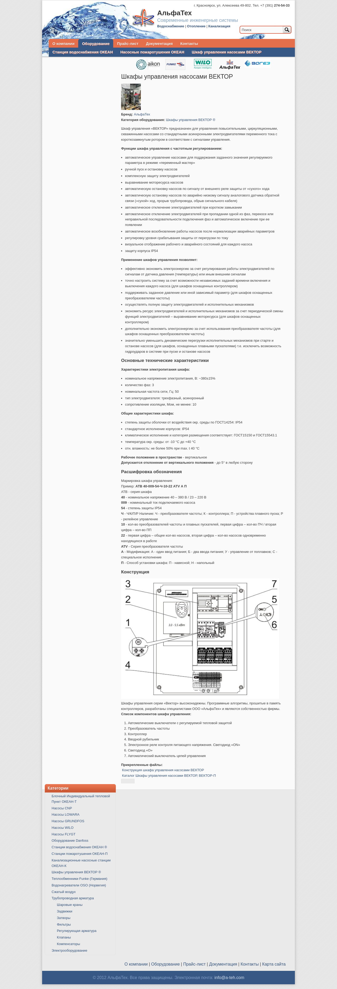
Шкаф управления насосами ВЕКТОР (226, 52)
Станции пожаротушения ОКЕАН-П (80, 854)
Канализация (219, 26)
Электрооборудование (69, 950)
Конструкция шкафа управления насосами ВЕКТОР (163, 770)
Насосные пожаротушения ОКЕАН (152, 52)
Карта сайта (274, 964)
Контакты (189, 44)
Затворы (63, 918)
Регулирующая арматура (76, 931)
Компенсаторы (68, 944)
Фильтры (64, 924)
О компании (63, 44)
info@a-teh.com (229, 977)
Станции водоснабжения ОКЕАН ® (79, 847)
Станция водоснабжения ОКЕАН (82, 52)
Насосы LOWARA (66, 814)
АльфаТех (142, 114)
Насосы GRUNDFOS (68, 821)
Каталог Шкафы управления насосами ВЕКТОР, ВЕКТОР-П (169, 776)
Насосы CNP (62, 808)
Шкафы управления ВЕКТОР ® (190, 120)
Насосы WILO (62, 828)
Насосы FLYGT (64, 834)
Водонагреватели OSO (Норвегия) (79, 885)
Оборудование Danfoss (70, 840)
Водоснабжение (170, 26)
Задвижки (64, 911)
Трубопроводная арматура (73, 898)
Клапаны (64, 937)
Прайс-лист (127, 44)
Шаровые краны (69, 905)
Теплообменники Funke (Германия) (79, 879)
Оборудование (96, 44)
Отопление (196, 26)
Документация (159, 44)
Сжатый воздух (64, 892)
